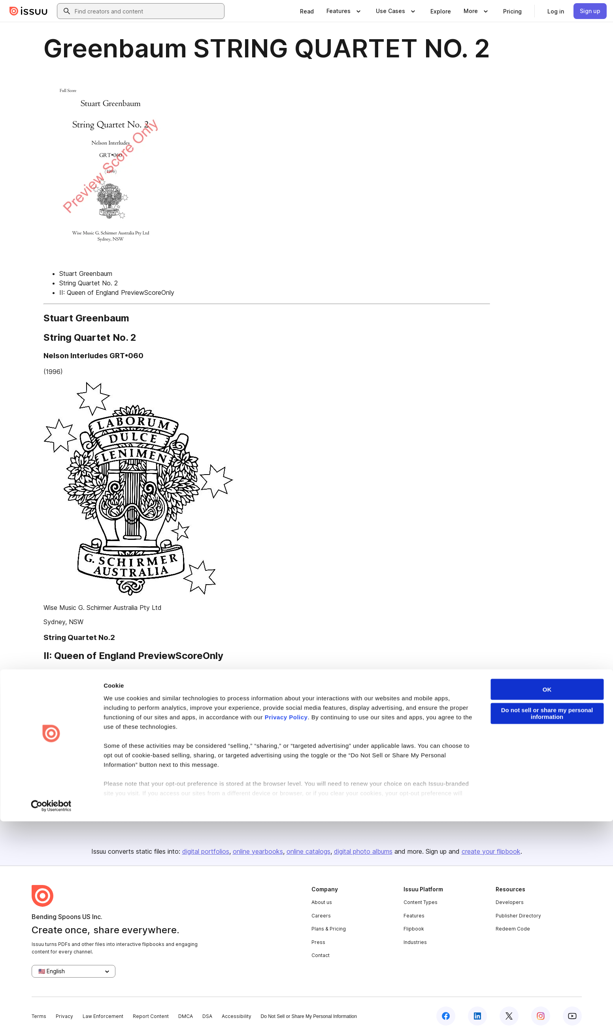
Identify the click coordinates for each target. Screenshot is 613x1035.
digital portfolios (205, 851)
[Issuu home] (28, 11)
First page (57, 674)
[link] (307, 11)
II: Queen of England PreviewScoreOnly (116, 292)
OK (547, 903)
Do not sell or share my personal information (547, 927)
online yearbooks (258, 851)
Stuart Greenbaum (85, 273)
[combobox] (148, 11)
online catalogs (308, 851)
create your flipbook (491, 851)
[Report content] (542, 729)
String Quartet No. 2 (88, 283)
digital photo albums (363, 851)
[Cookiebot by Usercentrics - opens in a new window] (51, 1020)
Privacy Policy (286, 930)
